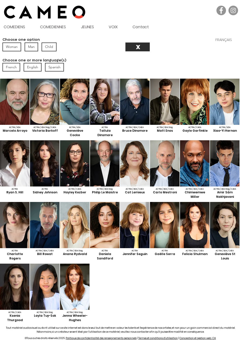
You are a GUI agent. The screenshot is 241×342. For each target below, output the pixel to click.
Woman (12, 46)
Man (31, 46)
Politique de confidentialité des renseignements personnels (101, 338)
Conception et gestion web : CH (198, 338)
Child (49, 46)
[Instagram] (233, 10)
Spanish (54, 67)
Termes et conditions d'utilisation (158, 338)
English (32, 67)
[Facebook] (221, 10)
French (11, 67)
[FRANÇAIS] (223, 39)
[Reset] (137, 47)
